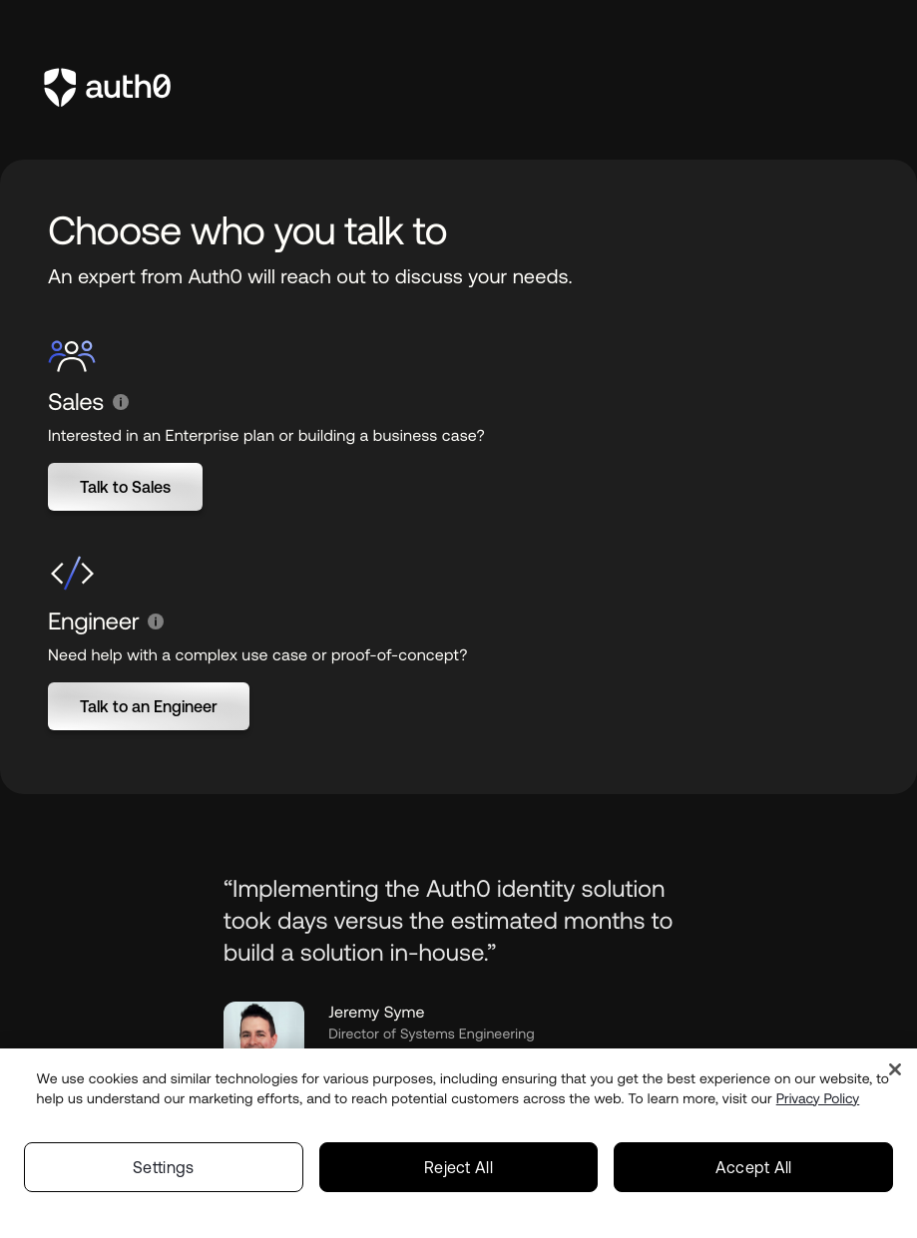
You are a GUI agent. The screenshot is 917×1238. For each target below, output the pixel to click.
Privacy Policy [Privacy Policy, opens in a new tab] (818, 1104)
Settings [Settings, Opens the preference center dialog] (164, 1173)
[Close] (895, 1075)
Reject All (458, 1173)
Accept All (753, 1173)
